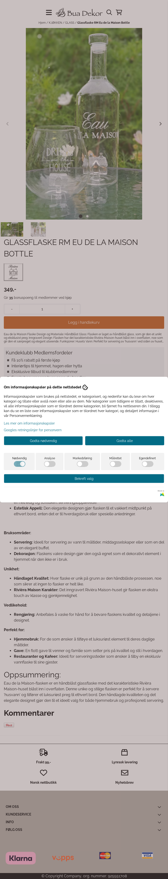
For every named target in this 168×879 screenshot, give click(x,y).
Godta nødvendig (43, 440)
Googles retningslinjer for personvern (33, 430)
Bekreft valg (84, 478)
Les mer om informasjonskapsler (29, 423)
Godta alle (125, 440)
